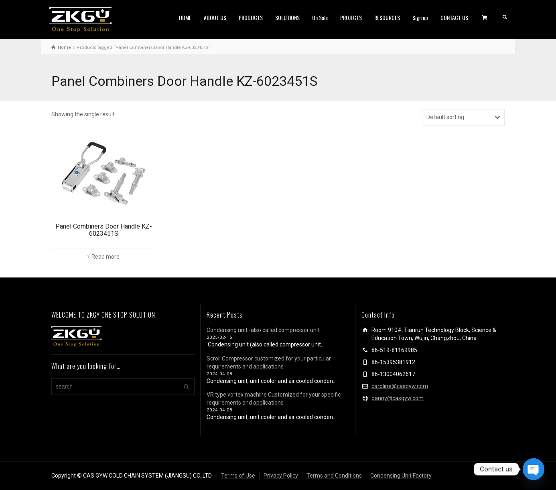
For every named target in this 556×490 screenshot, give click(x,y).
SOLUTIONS (287, 17)
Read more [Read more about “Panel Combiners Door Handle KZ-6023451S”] (105, 256)
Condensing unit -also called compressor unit (263, 330)
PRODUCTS (251, 17)
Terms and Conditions (334, 475)
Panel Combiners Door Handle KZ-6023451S (103, 230)
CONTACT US (454, 17)
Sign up (420, 17)
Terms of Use (238, 475)
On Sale (320, 17)
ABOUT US (215, 17)
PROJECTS (351, 17)
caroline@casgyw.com (399, 386)
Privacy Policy (281, 475)
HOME (185, 17)
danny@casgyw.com (397, 398)
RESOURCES (387, 17)
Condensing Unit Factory (401, 475)
